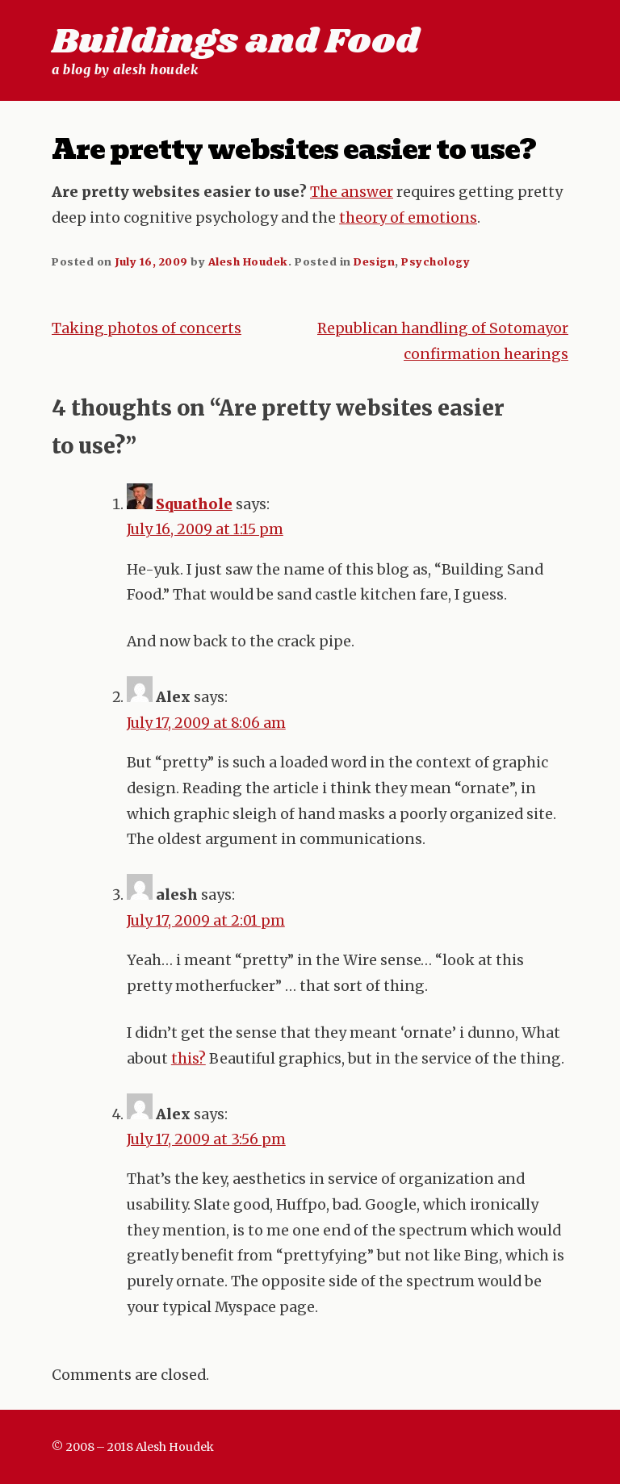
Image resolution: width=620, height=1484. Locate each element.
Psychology (435, 261)
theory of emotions (408, 218)
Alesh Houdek (248, 261)
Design (374, 261)
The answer (351, 192)
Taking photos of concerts (146, 328)
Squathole (194, 504)
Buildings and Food (235, 42)
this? (188, 1059)
